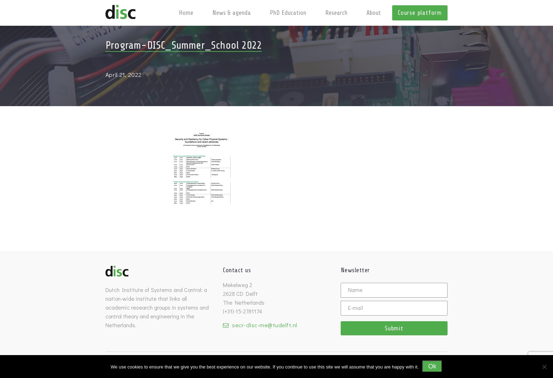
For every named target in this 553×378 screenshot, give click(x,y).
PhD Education (288, 12)
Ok (432, 366)
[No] (544, 366)
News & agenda (231, 12)
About (373, 12)
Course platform (420, 12)
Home (186, 12)
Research (336, 12)
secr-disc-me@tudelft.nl (264, 325)
